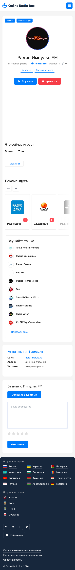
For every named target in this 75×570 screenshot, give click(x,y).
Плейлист (14, 163)
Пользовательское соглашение (22, 550)
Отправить (17, 444)
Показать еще (19, 331)
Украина (26, 70)
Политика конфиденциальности (22, 555)
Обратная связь (12, 559)
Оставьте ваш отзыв (24, 394)
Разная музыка (44, 70)
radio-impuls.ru (33, 357)
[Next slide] (16, 188)
